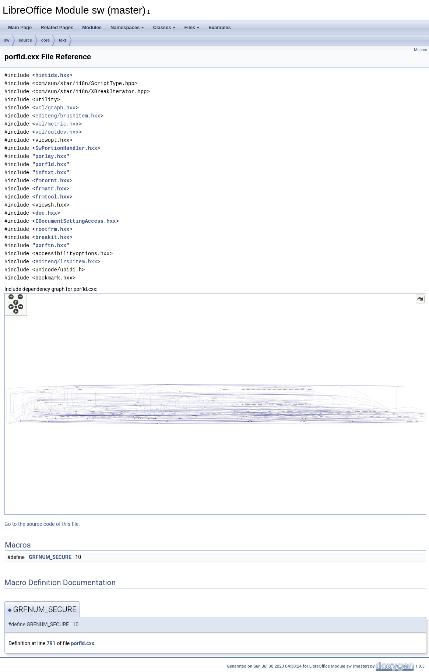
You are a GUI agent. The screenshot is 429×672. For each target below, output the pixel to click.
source (25, 40)
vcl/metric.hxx (57, 123)
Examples (219, 27)
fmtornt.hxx (52, 180)
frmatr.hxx (50, 188)
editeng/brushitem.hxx (67, 115)
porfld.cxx (82, 643)
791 (51, 643)
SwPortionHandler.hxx (66, 148)
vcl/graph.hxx (55, 107)
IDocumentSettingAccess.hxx (75, 221)
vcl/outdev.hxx (57, 132)
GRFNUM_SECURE (50, 557)
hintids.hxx (52, 75)
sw (7, 40)
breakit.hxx (52, 237)
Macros (420, 50)
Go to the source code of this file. (42, 524)
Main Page (20, 27)
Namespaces (127, 27)
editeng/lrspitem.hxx (66, 261)
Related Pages (57, 27)
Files (192, 27)
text (62, 40)
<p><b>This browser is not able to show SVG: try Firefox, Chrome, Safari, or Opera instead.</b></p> (215, 403)
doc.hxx (46, 213)
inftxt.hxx (50, 172)
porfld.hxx (50, 164)
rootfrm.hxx (52, 229)
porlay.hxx (50, 156)
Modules (92, 27)
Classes (164, 27)
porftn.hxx (50, 245)
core (45, 40)
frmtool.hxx (52, 196)
